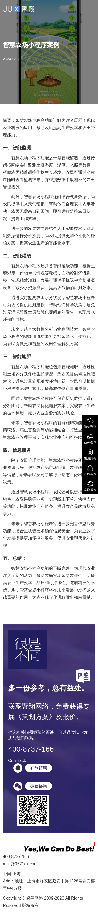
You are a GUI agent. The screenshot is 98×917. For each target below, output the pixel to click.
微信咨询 (90, 422)
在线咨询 (90, 470)
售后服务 (90, 454)
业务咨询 (90, 438)
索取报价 (90, 486)
